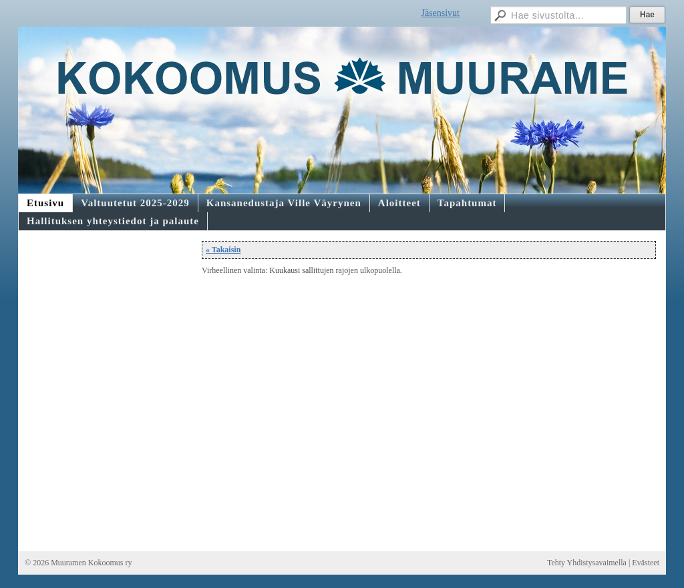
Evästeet (645, 562)
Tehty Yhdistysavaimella (587, 562)
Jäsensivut (440, 13)
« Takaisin (223, 249)
